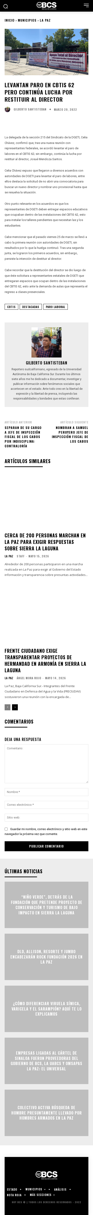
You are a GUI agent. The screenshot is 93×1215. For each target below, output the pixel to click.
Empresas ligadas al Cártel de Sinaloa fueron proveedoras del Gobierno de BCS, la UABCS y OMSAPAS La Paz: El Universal (46, 1061)
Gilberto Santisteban (30, 109)
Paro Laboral (55, 307)
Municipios (27, 20)
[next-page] (15, 707)
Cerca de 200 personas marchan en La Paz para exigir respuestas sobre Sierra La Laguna (45, 542)
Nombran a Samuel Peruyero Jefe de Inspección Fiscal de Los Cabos (70, 434)
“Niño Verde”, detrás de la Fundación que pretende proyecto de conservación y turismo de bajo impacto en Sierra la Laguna (46, 905)
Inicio (10, 20)
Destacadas (30, 307)
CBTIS (11, 307)
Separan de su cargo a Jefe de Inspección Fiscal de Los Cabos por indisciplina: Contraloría (23, 436)
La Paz (45, 20)
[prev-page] (7, 707)
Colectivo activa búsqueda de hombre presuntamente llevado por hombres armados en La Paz (46, 1113)
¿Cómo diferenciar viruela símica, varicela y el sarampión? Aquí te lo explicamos (47, 1009)
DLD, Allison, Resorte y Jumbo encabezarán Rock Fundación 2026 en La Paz (46, 957)
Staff (21, 556)
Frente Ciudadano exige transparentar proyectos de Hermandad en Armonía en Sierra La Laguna (45, 660)
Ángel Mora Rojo (29, 678)
